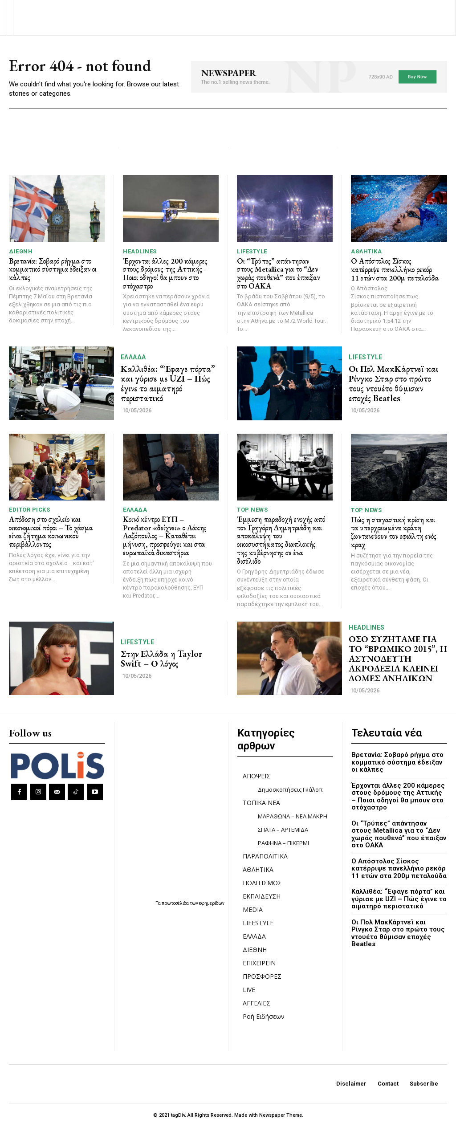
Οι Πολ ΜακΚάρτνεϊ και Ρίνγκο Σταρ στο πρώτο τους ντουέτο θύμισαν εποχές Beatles (393, 383)
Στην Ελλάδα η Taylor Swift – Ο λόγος (161, 658)
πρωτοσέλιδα (176, 903)
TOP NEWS (252, 510)
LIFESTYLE (252, 251)
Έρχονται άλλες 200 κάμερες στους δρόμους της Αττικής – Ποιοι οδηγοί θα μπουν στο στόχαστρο (165, 273)
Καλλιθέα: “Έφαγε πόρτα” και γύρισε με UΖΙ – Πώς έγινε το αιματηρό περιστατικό (168, 383)
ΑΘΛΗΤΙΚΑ (366, 251)
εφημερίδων (211, 903)
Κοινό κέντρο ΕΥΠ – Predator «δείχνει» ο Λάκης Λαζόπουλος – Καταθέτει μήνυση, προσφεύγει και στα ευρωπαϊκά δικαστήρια (165, 535)
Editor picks (29, 510)
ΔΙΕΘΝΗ (21, 251)
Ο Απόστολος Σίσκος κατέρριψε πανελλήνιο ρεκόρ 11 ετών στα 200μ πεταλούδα (395, 269)
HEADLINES (140, 251)
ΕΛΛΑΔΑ (133, 357)
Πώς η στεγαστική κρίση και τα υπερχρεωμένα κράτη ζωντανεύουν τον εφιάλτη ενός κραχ (393, 532)
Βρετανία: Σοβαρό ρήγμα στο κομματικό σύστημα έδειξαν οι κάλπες (53, 269)
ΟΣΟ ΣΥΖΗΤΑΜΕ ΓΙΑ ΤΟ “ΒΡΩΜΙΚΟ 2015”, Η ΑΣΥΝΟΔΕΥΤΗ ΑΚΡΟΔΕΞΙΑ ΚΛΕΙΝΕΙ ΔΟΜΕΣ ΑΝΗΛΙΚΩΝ (398, 658)
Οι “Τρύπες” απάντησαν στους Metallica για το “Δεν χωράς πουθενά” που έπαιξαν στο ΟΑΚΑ (278, 273)
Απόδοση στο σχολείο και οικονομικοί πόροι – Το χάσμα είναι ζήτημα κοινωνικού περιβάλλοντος (51, 531)
